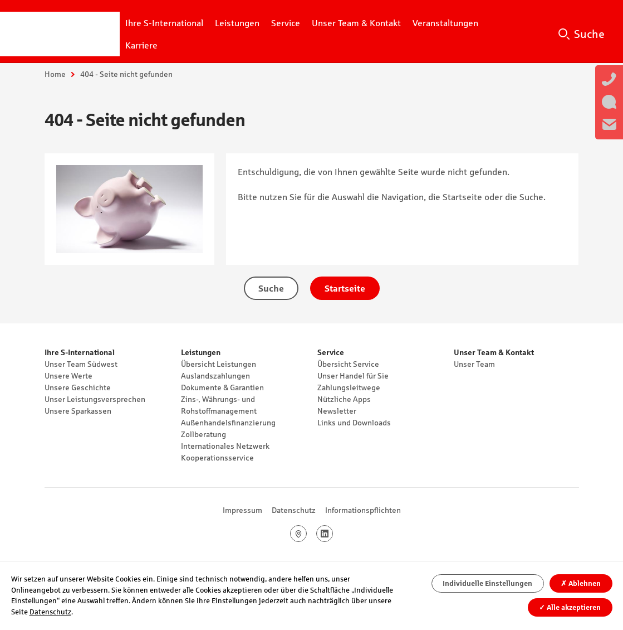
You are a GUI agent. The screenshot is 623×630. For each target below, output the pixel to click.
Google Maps (306, 533)
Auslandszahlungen (215, 375)
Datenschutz (294, 510)
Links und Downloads (354, 422)
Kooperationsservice (217, 457)
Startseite (345, 288)
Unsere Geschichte (78, 387)
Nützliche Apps (344, 399)
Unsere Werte (68, 375)
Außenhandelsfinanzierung (228, 422)
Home (55, 74)
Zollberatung (203, 434)
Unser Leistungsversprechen (95, 399)
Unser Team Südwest (81, 364)
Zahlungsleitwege (348, 387)
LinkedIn (332, 533)
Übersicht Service (348, 364)
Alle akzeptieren (570, 607)
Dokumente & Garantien (222, 387)
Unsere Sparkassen (78, 410)
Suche (589, 34)
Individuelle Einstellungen (487, 583)
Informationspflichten (363, 510)
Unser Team (474, 364)
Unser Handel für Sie (353, 375)
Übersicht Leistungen (218, 364)
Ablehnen (581, 583)
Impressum (242, 510)
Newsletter (336, 410)
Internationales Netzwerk (225, 446)
